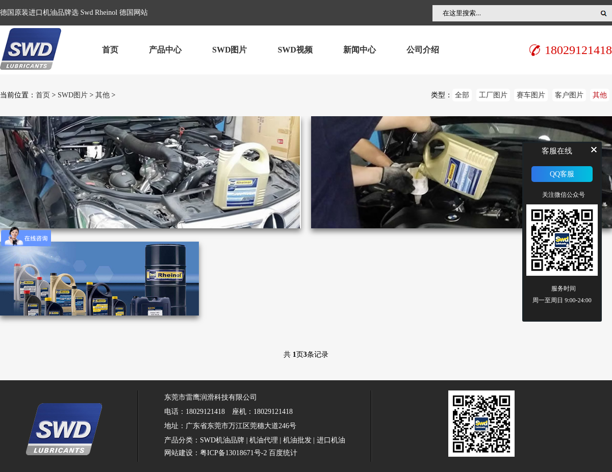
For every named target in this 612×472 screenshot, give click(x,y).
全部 (462, 95)
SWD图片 (229, 49)
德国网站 (133, 12)
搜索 (604, 13)
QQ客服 (562, 174)
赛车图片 (531, 95)
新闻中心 (359, 49)
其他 (102, 95)
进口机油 (331, 440)
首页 (110, 49)
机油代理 (263, 440)
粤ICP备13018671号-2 (233, 453)
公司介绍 (422, 49)
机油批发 (297, 440)
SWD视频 (294, 49)
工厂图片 (493, 95)
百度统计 (283, 453)
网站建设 (178, 453)
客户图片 (569, 95)
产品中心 (165, 49)
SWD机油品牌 (222, 440)
